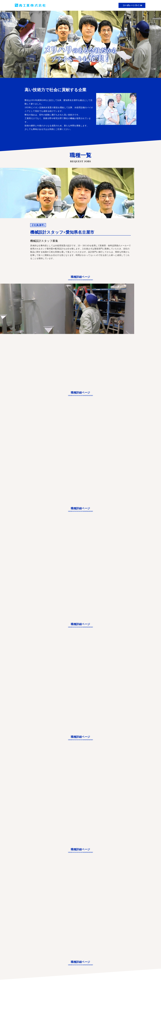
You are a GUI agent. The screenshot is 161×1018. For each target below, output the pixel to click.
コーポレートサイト (133, 5)
